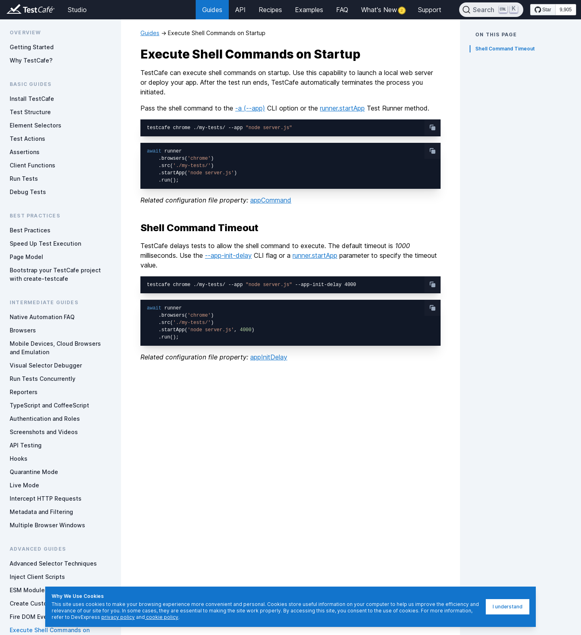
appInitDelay (268, 357)
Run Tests (24, 178)
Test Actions (27, 138)
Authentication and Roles (45, 418)
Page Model (26, 256)
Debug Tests (28, 191)
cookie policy (161, 617)
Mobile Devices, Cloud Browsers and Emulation (55, 347)
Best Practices (30, 230)
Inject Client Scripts (37, 576)
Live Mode (24, 485)
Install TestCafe (32, 98)
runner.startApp (342, 108)
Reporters (24, 392)
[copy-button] (432, 127)
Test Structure (30, 112)
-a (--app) (250, 108)
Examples (309, 10)
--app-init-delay (228, 255)
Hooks (18, 458)
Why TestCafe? (31, 60)
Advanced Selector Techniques (53, 563)
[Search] (491, 9)
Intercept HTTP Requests (46, 498)
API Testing (26, 445)
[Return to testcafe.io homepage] (14, 9)
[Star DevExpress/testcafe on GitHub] (543, 9)
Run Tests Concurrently (42, 378)
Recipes (270, 10)
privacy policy (118, 617)
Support (429, 10)
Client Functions (32, 165)
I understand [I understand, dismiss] (507, 607)
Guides (212, 10)
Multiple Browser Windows (47, 525)
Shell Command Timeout (505, 49)
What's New (383, 10)
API (240, 10)
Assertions (25, 151)
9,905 (566, 10)
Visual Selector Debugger (46, 365)
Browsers (23, 330)
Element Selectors (35, 125)
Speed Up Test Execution (45, 243)
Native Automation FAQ (42, 316)
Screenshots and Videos (44, 431)
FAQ (342, 10)
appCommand (270, 200)
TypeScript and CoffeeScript (49, 405)
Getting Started (32, 47)
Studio (77, 10)
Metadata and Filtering (41, 511)
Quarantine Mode (34, 471)
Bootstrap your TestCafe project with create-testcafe (55, 274)
